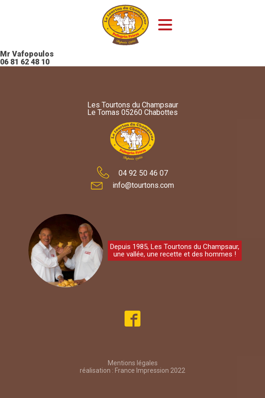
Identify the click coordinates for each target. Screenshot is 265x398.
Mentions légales (133, 363)
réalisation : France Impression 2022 (132, 370)
